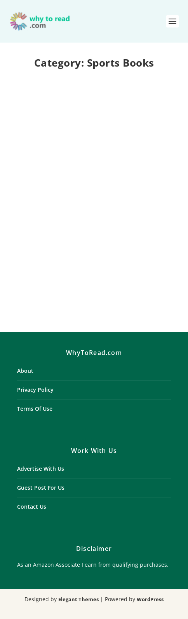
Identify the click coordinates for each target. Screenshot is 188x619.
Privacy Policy (35, 389)
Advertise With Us (40, 468)
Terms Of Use (34, 408)
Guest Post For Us (40, 487)
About (25, 370)
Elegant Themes (78, 599)
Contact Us (31, 506)
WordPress (150, 599)
